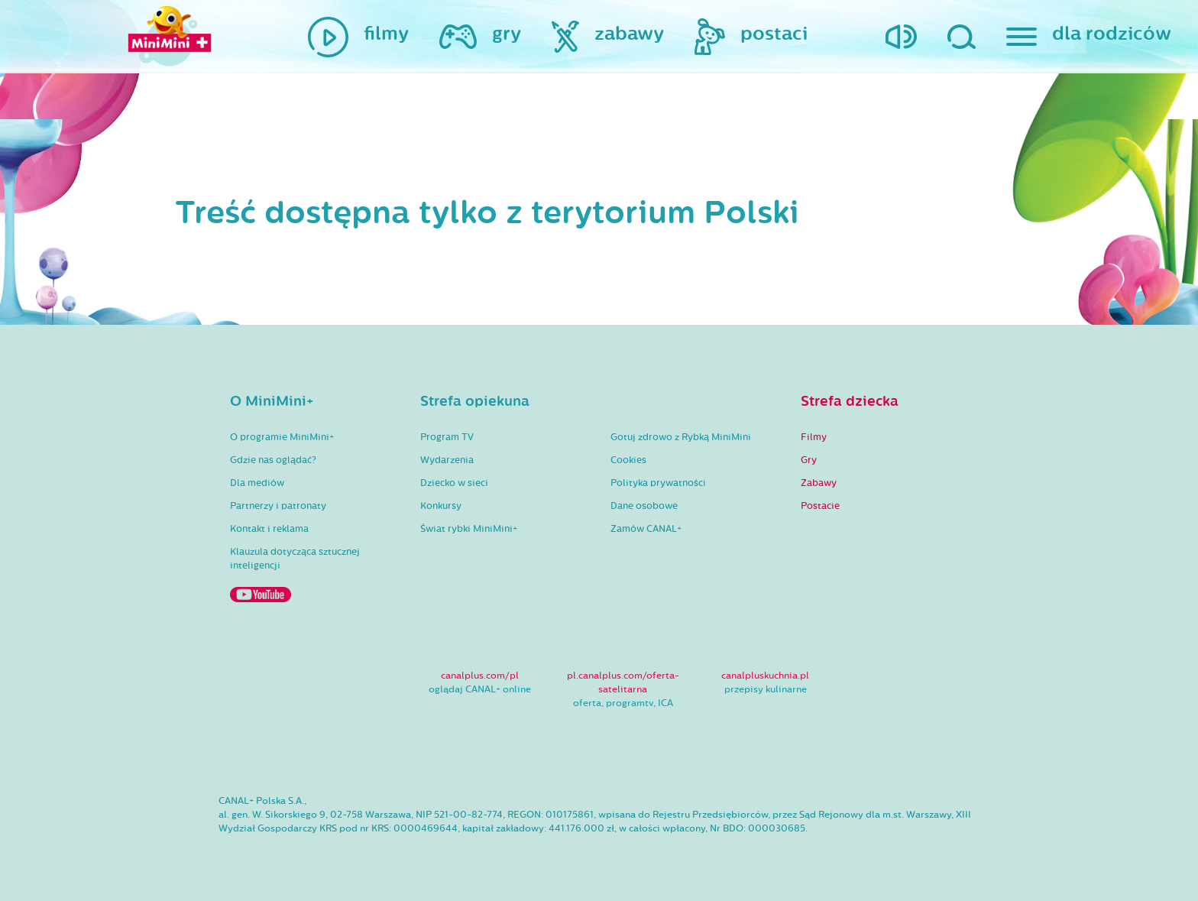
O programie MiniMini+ (282, 437)
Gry (809, 460)
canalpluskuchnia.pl (765, 675)
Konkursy (440, 505)
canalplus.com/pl (480, 675)
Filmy (814, 437)
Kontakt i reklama (269, 528)
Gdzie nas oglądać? (273, 460)
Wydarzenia (447, 460)
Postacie (820, 505)
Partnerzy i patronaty (278, 505)
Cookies (628, 460)
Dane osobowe (644, 505)
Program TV (447, 437)
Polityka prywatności (658, 483)
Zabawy (819, 483)
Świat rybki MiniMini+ (468, 528)
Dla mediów (257, 483)
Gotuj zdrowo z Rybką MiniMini (680, 437)
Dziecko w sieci (454, 483)
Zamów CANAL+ (646, 528)
